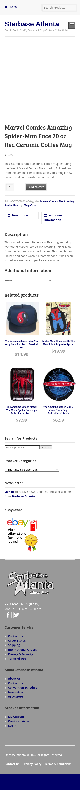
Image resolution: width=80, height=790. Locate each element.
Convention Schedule (22, 687)
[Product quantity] (9, 187)
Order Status (17, 640)
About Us (14, 678)
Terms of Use (17, 658)
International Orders (22, 649)
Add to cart (36, 187)
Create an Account (21, 721)
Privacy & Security (20, 654)
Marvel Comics (49, 201)
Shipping (14, 645)
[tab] (22, 215)
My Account (16, 717)
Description (19, 215)
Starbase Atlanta (32, 24)
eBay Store (15, 696)
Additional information (54, 217)
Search (46, 447)
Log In (12, 725)
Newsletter (15, 692)
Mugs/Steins (31, 205)
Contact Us (15, 636)
